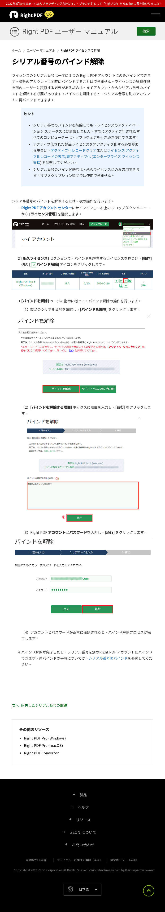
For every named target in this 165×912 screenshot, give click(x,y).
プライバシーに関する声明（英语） (79, 860)
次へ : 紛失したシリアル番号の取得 (39, 705)
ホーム (16, 50)
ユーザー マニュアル (41, 50)
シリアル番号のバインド (108, 658)
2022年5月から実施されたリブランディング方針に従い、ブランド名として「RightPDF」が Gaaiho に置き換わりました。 (84, 3)
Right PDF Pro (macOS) (43, 745)
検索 (146, 31)
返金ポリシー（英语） (124, 860)
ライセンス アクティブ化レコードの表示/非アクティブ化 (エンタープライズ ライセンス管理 (86, 156)
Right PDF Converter (41, 752)
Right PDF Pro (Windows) (45, 737)
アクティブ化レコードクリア (73, 150)
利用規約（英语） (37, 860)
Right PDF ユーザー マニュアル (70, 31)
